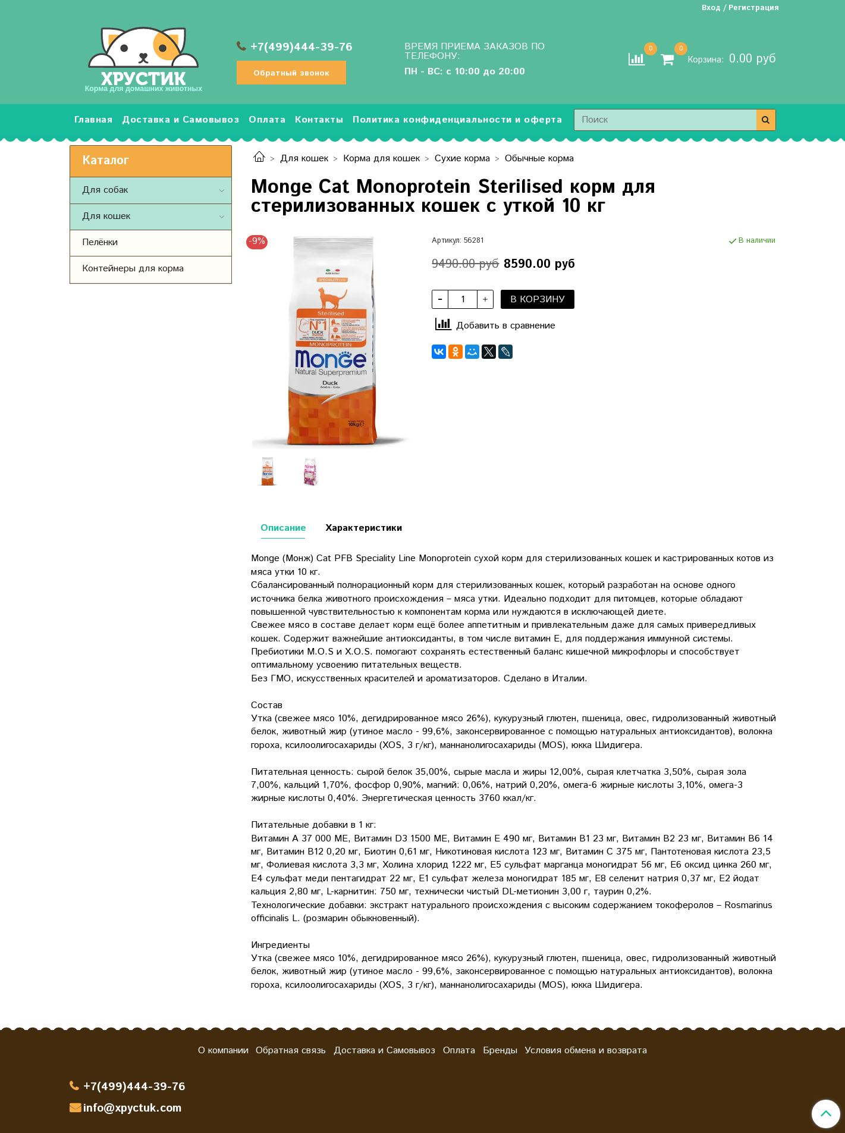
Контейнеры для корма (133, 269)
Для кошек (304, 158)
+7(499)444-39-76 (301, 47)
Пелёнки (100, 242)
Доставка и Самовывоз (180, 120)
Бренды (500, 1050)
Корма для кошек (381, 158)
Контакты (319, 120)
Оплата (267, 120)
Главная (93, 120)
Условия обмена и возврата (585, 1050)
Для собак (105, 190)
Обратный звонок (291, 73)
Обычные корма (539, 158)
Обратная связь (291, 1050)
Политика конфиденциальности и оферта (457, 120)
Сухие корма (462, 158)
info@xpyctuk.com (132, 1108)
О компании (223, 1050)
